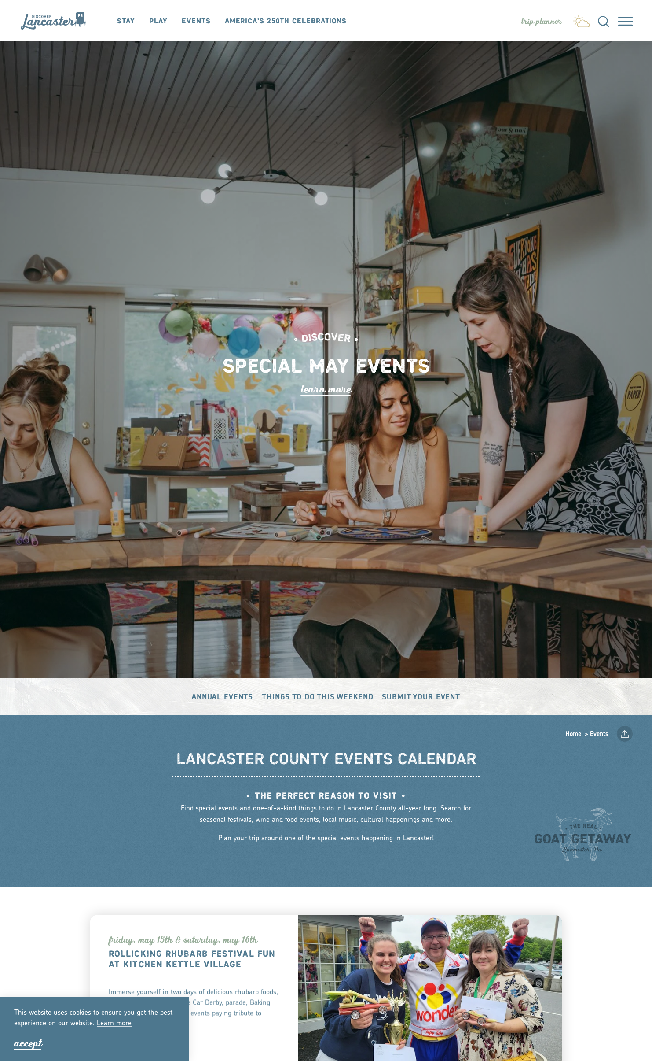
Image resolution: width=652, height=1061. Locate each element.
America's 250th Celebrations (286, 21)
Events (196, 21)
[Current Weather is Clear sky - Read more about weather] (581, 19)
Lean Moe (326, 389)
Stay (126, 21)
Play (158, 21)
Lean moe (114, 1023)
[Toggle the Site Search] (603, 21)
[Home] (57, 20)
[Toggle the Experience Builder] (541, 21)
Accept (28, 1043)
